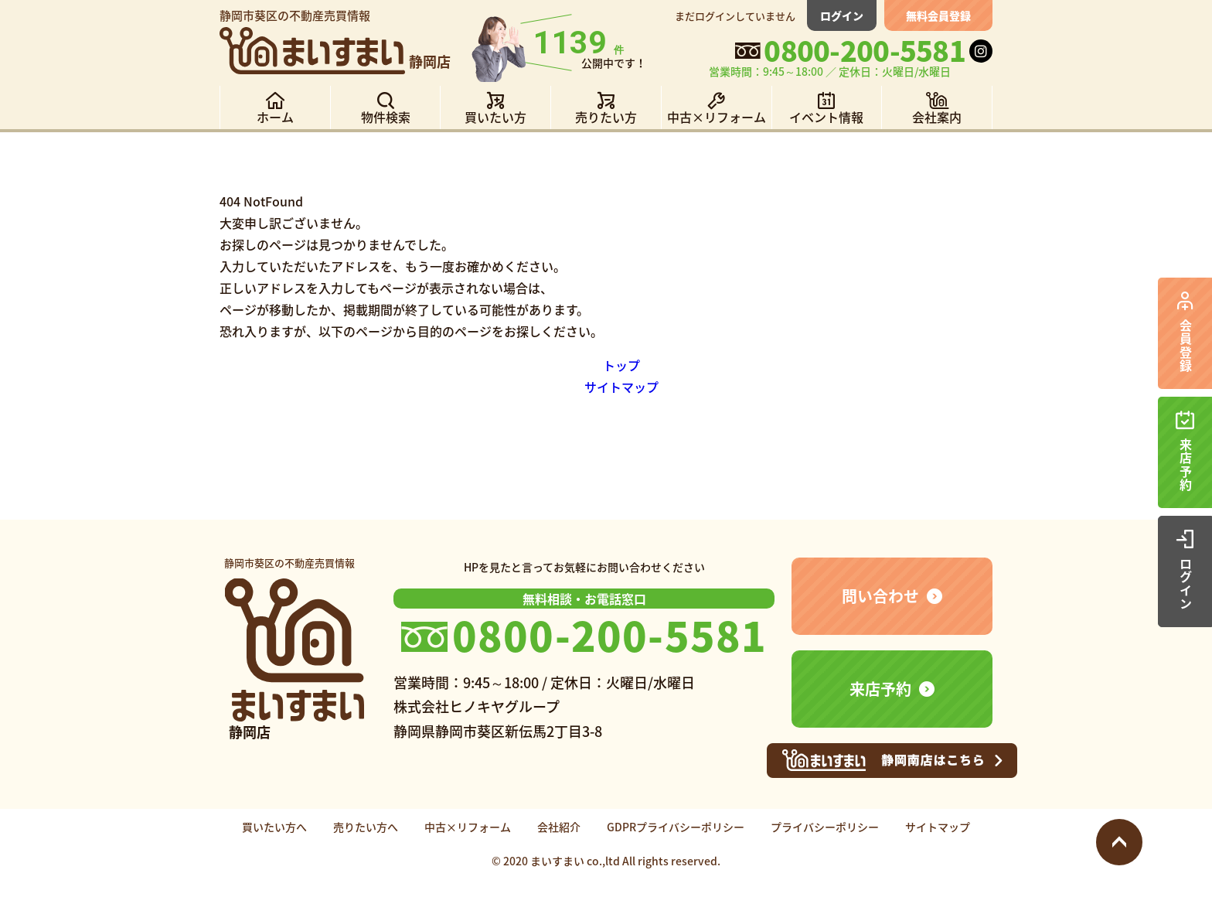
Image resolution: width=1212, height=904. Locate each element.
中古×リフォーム (467, 826)
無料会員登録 (938, 15)
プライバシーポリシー (825, 826)
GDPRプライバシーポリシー (675, 826)
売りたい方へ (365, 826)
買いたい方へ (274, 826)
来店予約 (880, 688)
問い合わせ (880, 596)
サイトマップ (621, 386)
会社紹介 (558, 826)
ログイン (841, 15)
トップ (621, 365)
